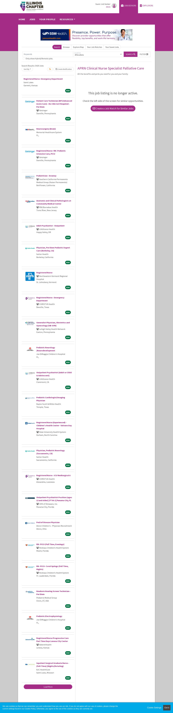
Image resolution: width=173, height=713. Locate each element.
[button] (144, 54)
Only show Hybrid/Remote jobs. (39, 58)
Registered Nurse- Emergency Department (43, 79)
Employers (146, 5)
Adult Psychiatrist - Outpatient (50, 225)
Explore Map (78, 47)
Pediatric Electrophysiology (49, 616)
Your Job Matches (94, 47)
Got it (166, 708)
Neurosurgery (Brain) (46, 129)
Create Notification (64, 69)
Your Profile (47, 19)
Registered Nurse (44, 272)
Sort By (26, 69)
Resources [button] (66, 19)
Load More (48, 687)
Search (57, 47)
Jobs (32, 19)
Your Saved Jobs (112, 47)
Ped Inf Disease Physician (48, 522)
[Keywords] (48, 54)
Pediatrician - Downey (46, 175)
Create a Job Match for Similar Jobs (113, 108)
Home (22, 19)
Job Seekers (128, 5)
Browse (66, 47)
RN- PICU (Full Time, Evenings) (50, 544)
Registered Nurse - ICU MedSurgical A (53, 475)
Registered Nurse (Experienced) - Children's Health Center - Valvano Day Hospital (54, 425)
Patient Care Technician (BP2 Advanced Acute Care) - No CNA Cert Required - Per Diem (54, 104)
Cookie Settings (154, 708)
